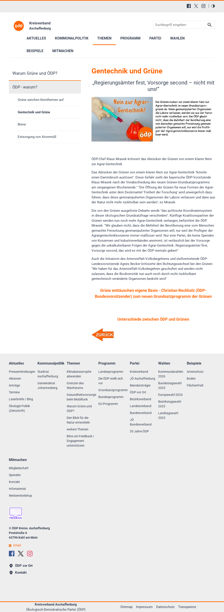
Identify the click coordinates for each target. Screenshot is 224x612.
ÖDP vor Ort (138, 392)
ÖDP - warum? (24, 87)
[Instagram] (203, 6)
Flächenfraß (195, 385)
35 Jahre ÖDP (139, 431)
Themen (104, 38)
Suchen (209, 25)
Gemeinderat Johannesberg (47, 385)
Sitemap (126, 607)
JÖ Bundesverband (141, 422)
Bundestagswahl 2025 (169, 385)
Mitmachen (62, 51)
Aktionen (15, 378)
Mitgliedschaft (19, 468)
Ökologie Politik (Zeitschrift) (19, 408)
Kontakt (14, 482)
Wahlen (177, 38)
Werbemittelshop (20, 495)
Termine (14, 392)
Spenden (15, 475)
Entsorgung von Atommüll (37, 137)
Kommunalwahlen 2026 (170, 374)
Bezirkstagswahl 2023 (169, 404)
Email (17, 545)
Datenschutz (165, 607)
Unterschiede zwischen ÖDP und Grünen (153, 319)
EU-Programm (108, 404)
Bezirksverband (140, 399)
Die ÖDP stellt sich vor (110, 381)
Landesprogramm (110, 371)
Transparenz (187, 607)
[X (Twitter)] (196, 6)
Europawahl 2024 (170, 394)
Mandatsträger (140, 385)
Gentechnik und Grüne (34, 112)
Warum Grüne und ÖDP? (34, 73)
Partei (155, 38)
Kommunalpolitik (71, 38)
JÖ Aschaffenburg (142, 378)
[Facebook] (189, 6)
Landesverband (140, 406)
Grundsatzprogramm (113, 390)
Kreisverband (139, 371)
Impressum (144, 607)
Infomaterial (17, 488)
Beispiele (35, 51)
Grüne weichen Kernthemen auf (41, 100)
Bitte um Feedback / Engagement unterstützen (80, 440)
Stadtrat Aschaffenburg (47, 374)
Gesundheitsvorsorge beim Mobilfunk (81, 397)
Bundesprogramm (110, 397)
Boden (191, 378)
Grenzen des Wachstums (75, 385)
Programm (130, 38)
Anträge (14, 385)
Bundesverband (141, 413)
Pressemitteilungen (22, 371)
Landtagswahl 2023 (168, 415)
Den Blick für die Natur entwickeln (78, 420)
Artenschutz (195, 371)
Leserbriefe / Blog (21, 399)
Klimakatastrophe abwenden (79, 374)
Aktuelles (36, 38)
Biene (22, 124)
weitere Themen (77, 429)
